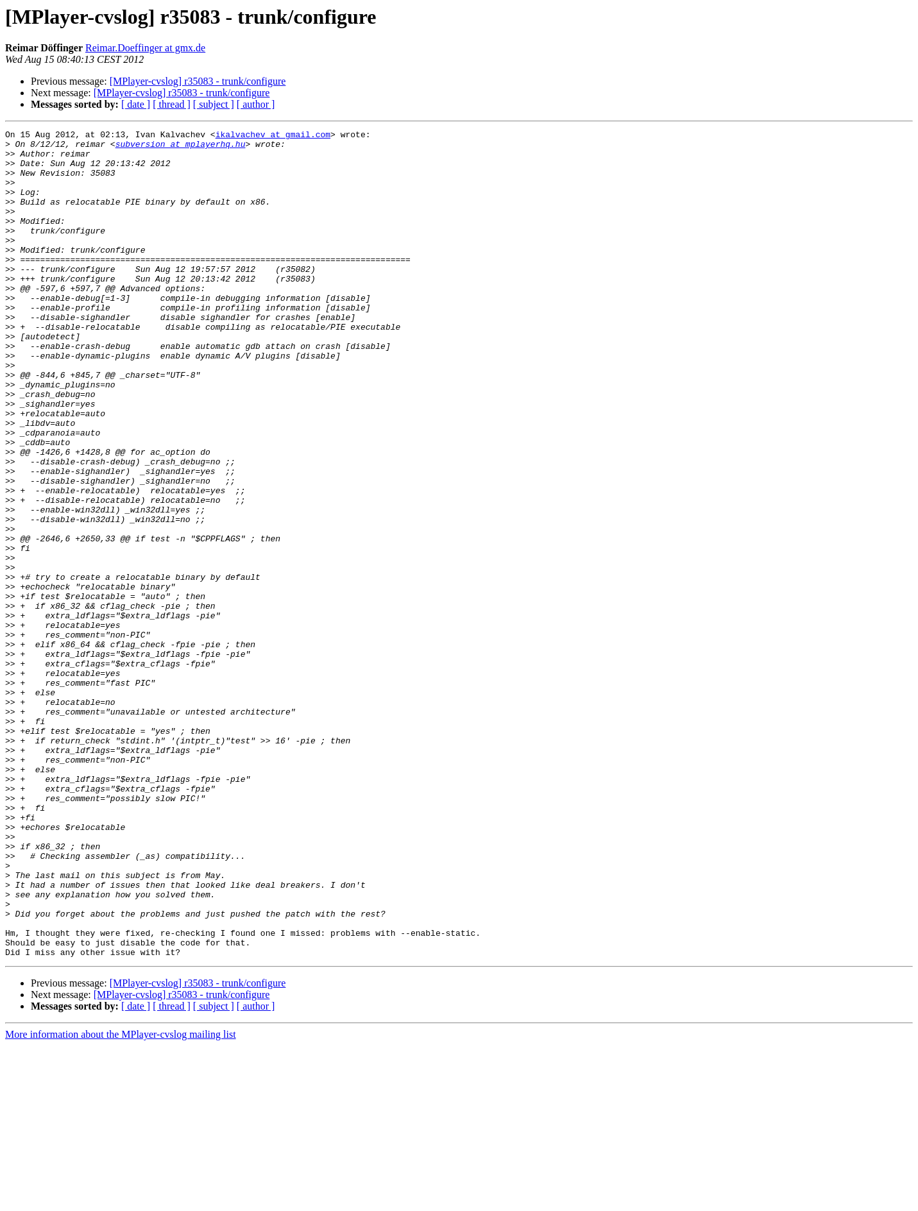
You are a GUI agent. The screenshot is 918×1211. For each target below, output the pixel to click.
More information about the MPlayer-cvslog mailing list (120, 1199)
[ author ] (256, 104)
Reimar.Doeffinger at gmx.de (145, 47)
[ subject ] (213, 104)
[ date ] (135, 104)
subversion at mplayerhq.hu (180, 147)
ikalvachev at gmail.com (273, 136)
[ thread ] (172, 104)
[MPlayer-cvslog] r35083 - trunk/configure (198, 81)
